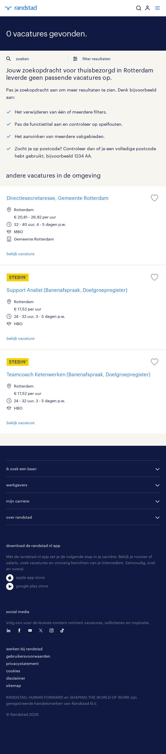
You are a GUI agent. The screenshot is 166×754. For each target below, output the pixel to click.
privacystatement (22, 663)
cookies (13, 670)
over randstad (19, 517)
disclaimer (15, 678)
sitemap (13, 685)
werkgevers (16, 484)
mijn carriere (17, 501)
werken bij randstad (24, 648)
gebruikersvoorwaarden (28, 656)
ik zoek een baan (21, 468)
